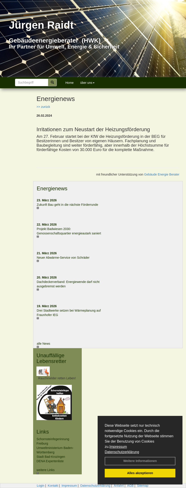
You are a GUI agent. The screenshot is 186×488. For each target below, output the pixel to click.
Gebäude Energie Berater (161, 174)
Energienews (52, 188)
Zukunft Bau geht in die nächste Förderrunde (67, 204)
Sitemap (142, 485)
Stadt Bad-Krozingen (50, 456)
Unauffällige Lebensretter (51, 358)
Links (42, 432)
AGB (130, 485)
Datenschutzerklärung (122, 452)
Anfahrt (119, 485)
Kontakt (53, 485)
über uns (87, 82)
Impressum (118, 447)
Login (40, 485)
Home (69, 82)
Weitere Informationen (140, 461)
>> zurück (43, 106)
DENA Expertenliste (50, 461)
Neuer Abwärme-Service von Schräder (63, 257)
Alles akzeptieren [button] (140, 473)
